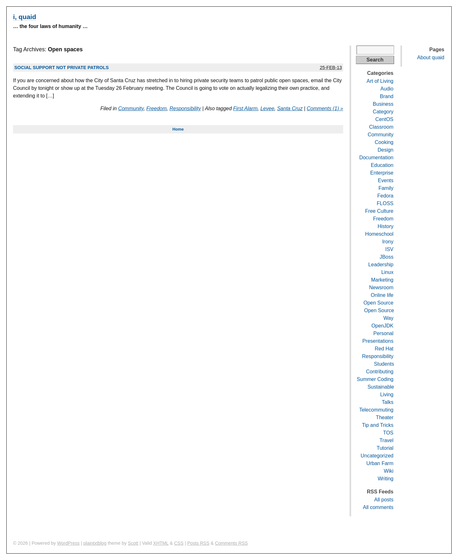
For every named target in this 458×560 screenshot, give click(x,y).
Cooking (384, 142)
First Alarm (245, 108)
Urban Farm (379, 463)
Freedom (156, 108)
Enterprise (381, 173)
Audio (386, 88)
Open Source (378, 302)
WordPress (68, 543)
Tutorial (385, 448)
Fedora (385, 195)
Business (383, 104)
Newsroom (381, 287)
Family (385, 188)
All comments (378, 507)
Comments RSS (231, 543)
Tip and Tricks (377, 425)
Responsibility (185, 108)
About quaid (430, 57)
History (385, 226)
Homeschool (379, 234)
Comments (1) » (325, 108)
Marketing (382, 280)
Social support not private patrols (61, 67)
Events (385, 180)
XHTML (161, 543)
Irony (387, 241)
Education (382, 165)
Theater (384, 417)
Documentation (376, 157)
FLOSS (385, 203)
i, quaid (24, 16)
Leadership (380, 264)
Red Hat (384, 348)
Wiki (388, 471)
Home (178, 129)
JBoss (386, 257)
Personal (383, 333)
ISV (389, 249)
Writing (386, 478)
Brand (386, 96)
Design (385, 150)
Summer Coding (375, 379)
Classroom (381, 127)
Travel (386, 440)
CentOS (384, 119)
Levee (267, 108)
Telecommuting (376, 410)
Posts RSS (198, 543)
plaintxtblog (95, 543)
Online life (382, 295)
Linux (387, 272)
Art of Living (380, 81)
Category (383, 111)
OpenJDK (382, 325)
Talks (387, 402)
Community (130, 108)
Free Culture (379, 211)
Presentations (377, 341)
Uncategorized (377, 455)
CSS (179, 543)
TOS (388, 432)
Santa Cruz (289, 108)
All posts (383, 499)
